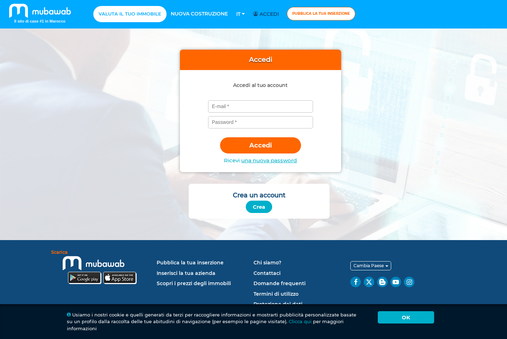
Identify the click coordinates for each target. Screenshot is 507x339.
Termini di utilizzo (276, 294)
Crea (259, 206)
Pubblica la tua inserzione (321, 13)
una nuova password (269, 160)
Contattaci (267, 273)
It (240, 14)
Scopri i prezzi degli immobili (194, 283)
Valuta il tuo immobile (130, 14)
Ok (406, 317)
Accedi (267, 14)
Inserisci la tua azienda (186, 273)
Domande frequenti (280, 283)
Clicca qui (300, 321)
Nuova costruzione (199, 14)
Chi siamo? (267, 262)
